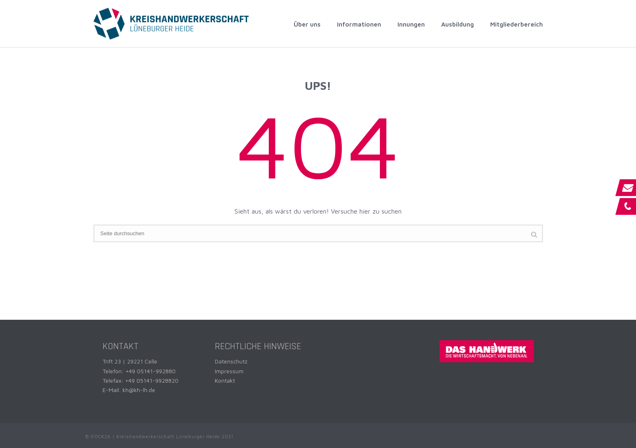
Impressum (229, 371)
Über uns (307, 24)
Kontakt (225, 380)
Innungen (411, 24)
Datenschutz (231, 361)
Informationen (359, 24)
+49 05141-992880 (150, 371)
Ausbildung (457, 24)
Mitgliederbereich (516, 24)
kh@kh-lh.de (139, 389)
